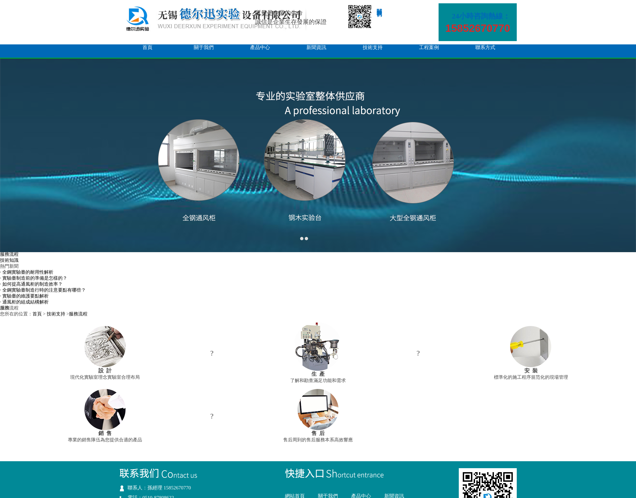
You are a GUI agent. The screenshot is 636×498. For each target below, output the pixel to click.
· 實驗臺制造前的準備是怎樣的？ (33, 278)
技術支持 (373, 47)
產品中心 (260, 47)
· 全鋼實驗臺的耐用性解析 (26, 272)
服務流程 (9, 254)
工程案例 (429, 47)
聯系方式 (485, 47)
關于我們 (204, 47)
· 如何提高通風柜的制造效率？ (31, 284)
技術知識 (9, 260)
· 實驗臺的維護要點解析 (24, 296)
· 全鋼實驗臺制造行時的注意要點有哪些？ (43, 290)
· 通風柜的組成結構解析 (24, 302)
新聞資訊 (316, 47)
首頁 (147, 47)
